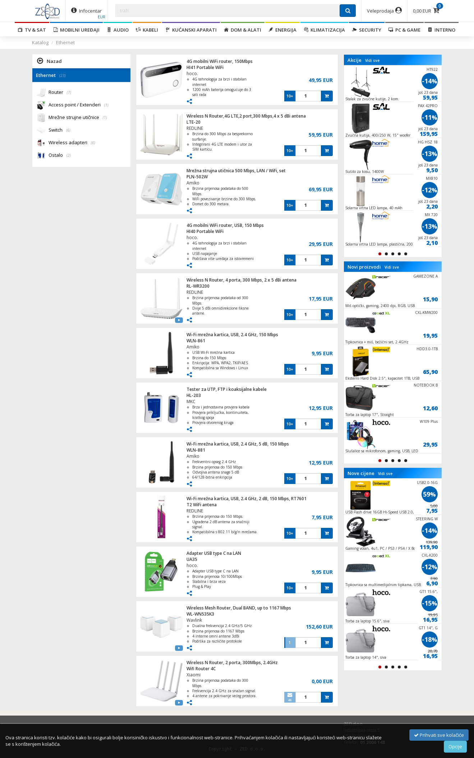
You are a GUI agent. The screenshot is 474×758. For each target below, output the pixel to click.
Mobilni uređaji (76, 30)
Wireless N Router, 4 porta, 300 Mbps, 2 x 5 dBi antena (241, 280)
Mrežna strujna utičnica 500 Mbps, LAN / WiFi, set (236, 171)
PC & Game (404, 30)
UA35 (192, 559)
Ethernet (65, 42)
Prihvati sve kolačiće (439, 735)
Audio (118, 30)
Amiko (193, 183)
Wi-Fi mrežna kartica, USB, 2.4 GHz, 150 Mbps (232, 335)
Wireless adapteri (72, 142)
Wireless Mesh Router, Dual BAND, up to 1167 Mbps (239, 608)
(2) (68, 155)
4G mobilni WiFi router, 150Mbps (220, 61)
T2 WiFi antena (202, 505)
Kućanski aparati (191, 30)
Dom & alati (242, 30)
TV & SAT (32, 30)
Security (366, 30)
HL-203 (194, 395)
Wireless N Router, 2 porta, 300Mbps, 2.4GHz (232, 662)
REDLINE (195, 128)
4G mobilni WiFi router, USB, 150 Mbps (225, 225)
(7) (69, 92)
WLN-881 (196, 450)
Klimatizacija (324, 30)
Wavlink (194, 620)
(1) (106, 105)
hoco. (192, 73)
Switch (59, 130)
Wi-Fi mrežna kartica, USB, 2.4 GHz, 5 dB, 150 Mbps (238, 444)
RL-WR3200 (198, 286)
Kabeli (147, 30)
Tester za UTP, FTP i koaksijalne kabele (227, 389)
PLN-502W (197, 177)
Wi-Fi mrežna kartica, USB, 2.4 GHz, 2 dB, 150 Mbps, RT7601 (247, 499)
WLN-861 (196, 341)
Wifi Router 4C (201, 669)
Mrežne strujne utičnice (78, 117)
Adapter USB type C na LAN (214, 553)
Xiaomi (194, 675)
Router (60, 92)
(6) (68, 130)
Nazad (49, 60)
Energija (282, 30)
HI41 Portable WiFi (205, 67)
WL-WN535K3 (200, 614)
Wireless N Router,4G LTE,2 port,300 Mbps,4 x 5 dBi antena (246, 116)
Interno (441, 30)
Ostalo (60, 155)
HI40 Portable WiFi (205, 231)
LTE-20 (194, 122)
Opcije (455, 746)
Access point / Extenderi (79, 105)
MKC (191, 401)
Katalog (40, 42)
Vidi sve (372, 60)
